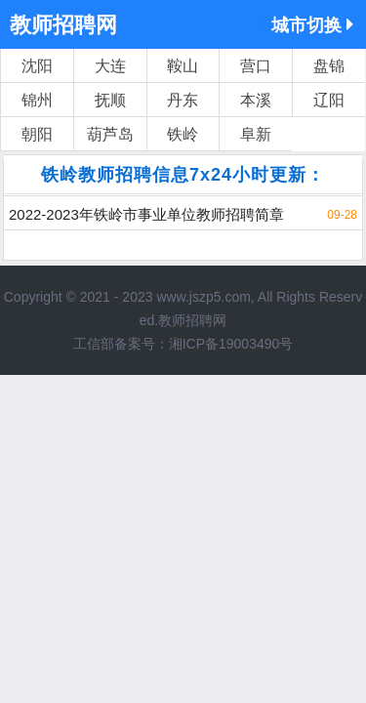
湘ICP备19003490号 (231, 344)
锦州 (37, 100)
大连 (110, 66)
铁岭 (182, 134)
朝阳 (37, 134)
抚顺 (110, 100)
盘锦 (329, 66)
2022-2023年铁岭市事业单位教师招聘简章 (146, 214)
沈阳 (37, 66)
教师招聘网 (63, 25)
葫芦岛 (110, 134)
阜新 (255, 134)
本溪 (255, 100)
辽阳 (329, 100)
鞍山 (182, 66)
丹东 (182, 100)
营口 (255, 66)
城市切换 (312, 25)
